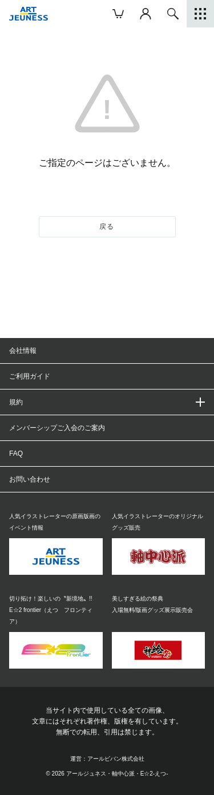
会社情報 (23, 351)
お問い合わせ (29, 479)
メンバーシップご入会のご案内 (57, 428)
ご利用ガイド (29, 376)
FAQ (16, 454)
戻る (106, 226)
